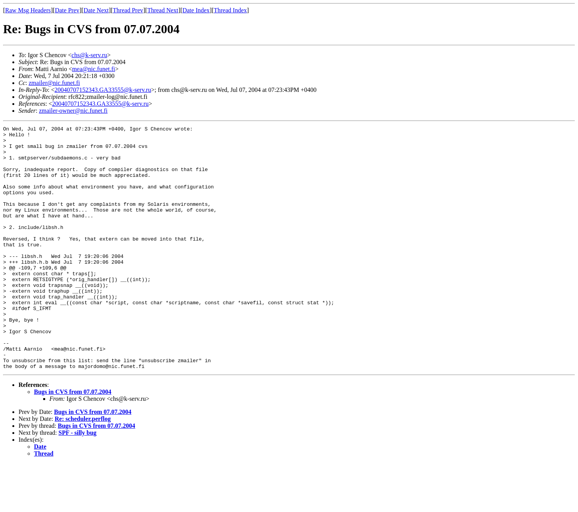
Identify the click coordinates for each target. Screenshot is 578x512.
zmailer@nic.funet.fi (54, 83)
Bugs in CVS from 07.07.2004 (73, 440)
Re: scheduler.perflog (83, 467)
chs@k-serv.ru (89, 55)
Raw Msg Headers (28, 10)
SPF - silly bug (78, 481)
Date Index (196, 10)
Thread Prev (128, 10)
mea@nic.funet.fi (93, 69)
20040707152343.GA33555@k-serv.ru (102, 89)
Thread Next (162, 10)
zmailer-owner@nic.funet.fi (73, 110)
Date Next (95, 10)
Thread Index (230, 10)
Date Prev (67, 10)
